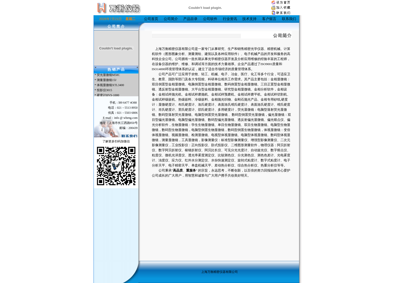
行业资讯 (230, 19)
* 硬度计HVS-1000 (106, 95)
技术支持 (249, 19)
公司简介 (171, 19)
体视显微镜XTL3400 (110, 85)
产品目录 (190, 19)
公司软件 (210, 19)
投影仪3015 (104, 90)
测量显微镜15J (106, 80)
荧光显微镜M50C (108, 75)
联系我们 (289, 19)
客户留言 (269, 19)
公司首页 (151, 19)
